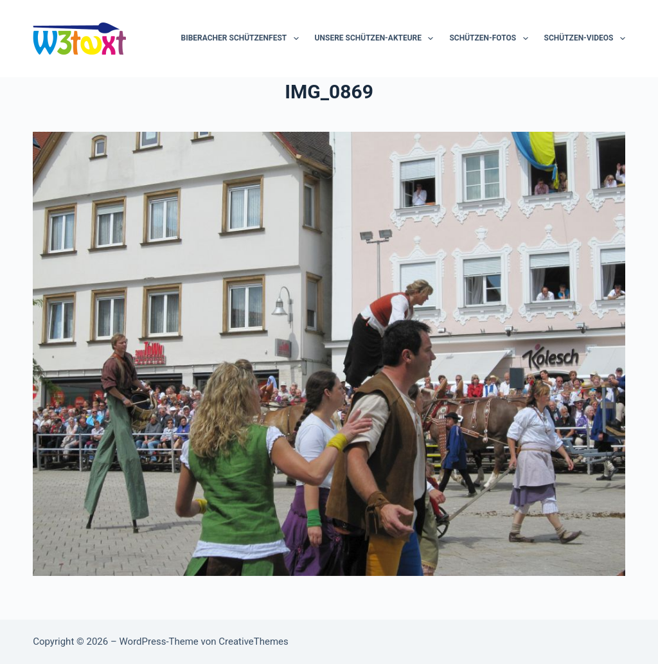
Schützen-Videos (584, 38)
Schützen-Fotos (491, 38)
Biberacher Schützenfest (242, 38)
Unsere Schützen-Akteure (377, 38)
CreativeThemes (253, 641)
